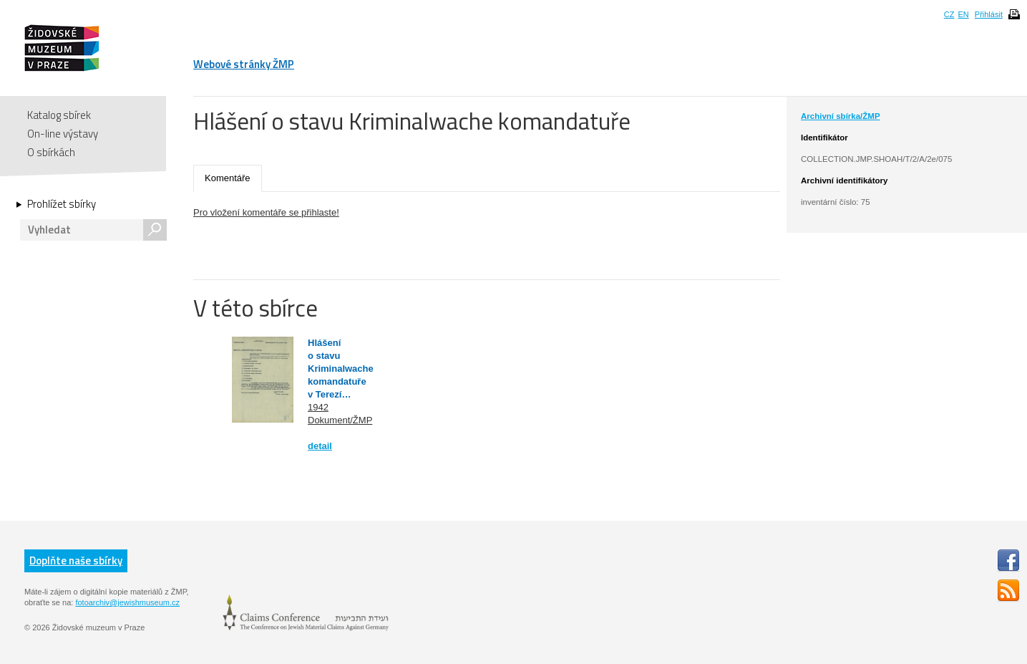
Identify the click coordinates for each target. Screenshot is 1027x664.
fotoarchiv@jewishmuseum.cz (127, 602)
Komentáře (227, 178)
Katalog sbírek (59, 115)
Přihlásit (989, 14)
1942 (318, 407)
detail (320, 446)
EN (963, 14)
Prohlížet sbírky (61, 204)
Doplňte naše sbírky (75, 560)
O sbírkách (51, 152)
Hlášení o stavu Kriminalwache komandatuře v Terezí (341, 368)
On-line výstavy (62, 133)
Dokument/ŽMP (340, 420)
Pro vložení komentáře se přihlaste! (266, 212)
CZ (949, 14)
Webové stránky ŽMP (243, 64)
